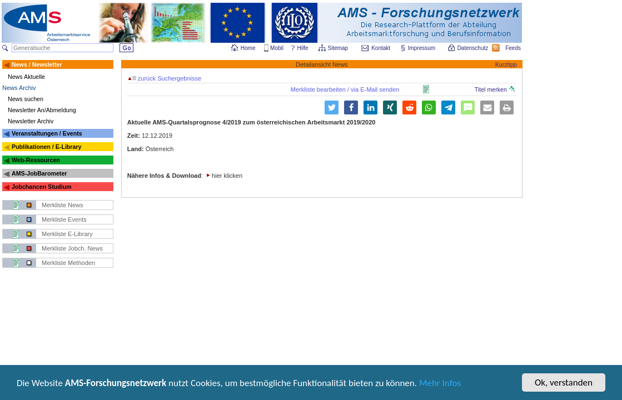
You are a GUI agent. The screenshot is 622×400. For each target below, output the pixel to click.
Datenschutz (473, 48)
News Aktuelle (26, 76)
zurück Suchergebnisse (164, 78)
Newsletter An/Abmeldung (42, 110)
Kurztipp (506, 64)
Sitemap (339, 48)
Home (248, 48)
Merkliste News (62, 205)
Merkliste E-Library (67, 234)
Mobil (276, 48)
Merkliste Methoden (68, 262)
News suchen (25, 99)
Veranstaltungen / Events (47, 133)
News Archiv (19, 87)
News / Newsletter (37, 64)
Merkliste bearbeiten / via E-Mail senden (345, 89)
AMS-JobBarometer (39, 173)
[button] (332, 107)
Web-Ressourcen (36, 160)
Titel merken (495, 89)
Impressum (422, 48)
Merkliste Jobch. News (72, 248)
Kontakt (380, 48)
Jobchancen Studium (42, 186)
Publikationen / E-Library (47, 146)
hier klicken (227, 175)
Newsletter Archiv (30, 121)
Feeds (513, 48)
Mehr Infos (440, 383)
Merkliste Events (64, 219)
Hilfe (302, 48)
